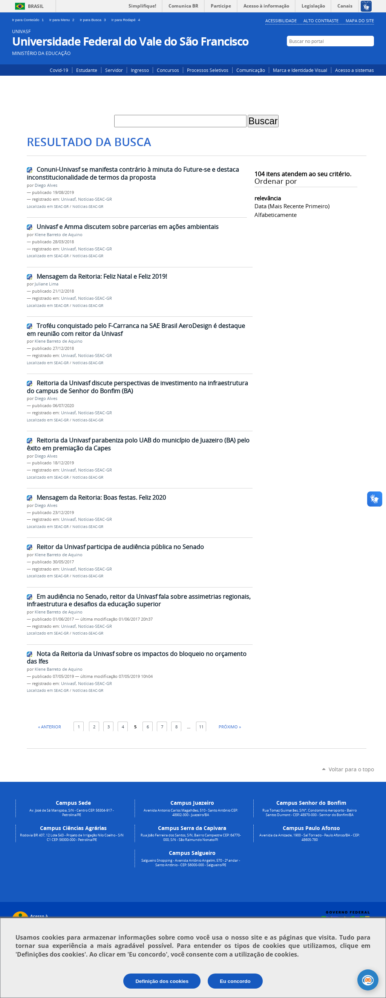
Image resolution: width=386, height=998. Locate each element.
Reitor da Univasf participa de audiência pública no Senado (120, 547)
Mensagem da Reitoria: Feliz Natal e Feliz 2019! (102, 276)
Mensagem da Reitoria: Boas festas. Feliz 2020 (101, 497)
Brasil (36, 6)
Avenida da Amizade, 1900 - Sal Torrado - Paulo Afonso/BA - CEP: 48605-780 (309, 837)
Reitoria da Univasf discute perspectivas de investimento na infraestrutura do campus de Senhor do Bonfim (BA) (137, 387)
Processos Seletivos (207, 70)
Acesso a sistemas (354, 70)
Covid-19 (59, 70)
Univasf (68, 199)
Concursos (168, 70)
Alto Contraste (321, 20)
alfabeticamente (275, 214)
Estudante (86, 70)
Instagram (346, 55)
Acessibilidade (281, 20)
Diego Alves (46, 185)
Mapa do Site (360, 20)
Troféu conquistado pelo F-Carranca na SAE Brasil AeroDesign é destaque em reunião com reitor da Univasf (136, 330)
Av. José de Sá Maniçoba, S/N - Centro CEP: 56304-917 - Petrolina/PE (71, 812)
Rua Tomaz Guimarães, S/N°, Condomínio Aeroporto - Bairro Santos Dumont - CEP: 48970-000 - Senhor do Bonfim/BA (309, 812)
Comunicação (250, 70)
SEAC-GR (61, 206)
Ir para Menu (63, 20)
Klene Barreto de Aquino (59, 234)
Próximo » (230, 726)
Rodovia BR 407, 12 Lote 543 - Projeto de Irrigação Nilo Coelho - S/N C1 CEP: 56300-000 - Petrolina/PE (72, 837)
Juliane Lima (46, 284)
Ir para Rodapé (127, 20)
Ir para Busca (94, 20)
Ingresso (140, 70)
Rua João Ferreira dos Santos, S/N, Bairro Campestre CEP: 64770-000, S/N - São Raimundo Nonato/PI (191, 837)
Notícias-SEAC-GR (95, 199)
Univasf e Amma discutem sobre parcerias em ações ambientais (128, 227)
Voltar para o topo (351, 769)
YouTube (369, 55)
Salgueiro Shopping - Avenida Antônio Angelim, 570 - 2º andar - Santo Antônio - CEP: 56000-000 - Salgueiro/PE (190, 862)
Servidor (114, 70)
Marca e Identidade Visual (300, 70)
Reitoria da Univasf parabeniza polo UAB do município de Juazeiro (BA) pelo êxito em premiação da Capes (138, 444)
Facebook (358, 55)
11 (201, 726)
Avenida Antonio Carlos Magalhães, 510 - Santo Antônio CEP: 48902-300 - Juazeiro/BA (191, 812)
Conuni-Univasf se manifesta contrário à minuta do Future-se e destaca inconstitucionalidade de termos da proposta (133, 173)
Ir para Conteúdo (29, 20)
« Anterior (49, 726)
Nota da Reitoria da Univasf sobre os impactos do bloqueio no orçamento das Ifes (137, 658)
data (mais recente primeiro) (291, 206)
